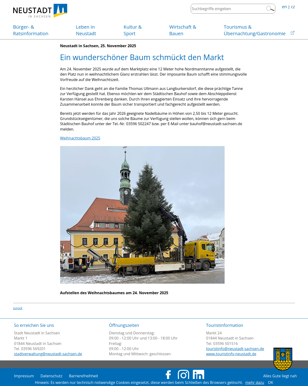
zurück (18, 308)
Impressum (24, 375)
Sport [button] (133, 30)
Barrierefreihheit (83, 375)
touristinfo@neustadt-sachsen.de (235, 348)
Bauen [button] (182, 30)
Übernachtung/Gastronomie (255, 30)
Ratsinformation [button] (30, 30)
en (284, 6)
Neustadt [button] (86, 30)
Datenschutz (51, 375)
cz (293, 6)
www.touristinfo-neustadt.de (231, 353)
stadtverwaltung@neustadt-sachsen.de (48, 353)
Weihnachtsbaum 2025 (80, 138)
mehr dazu (254, 382)
